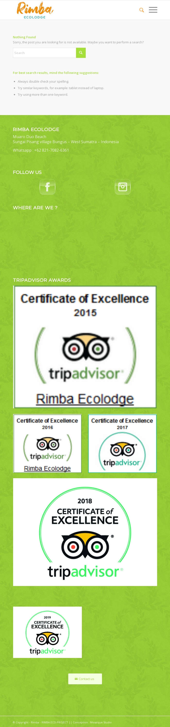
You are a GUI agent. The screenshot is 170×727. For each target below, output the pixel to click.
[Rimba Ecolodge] (70, 10)
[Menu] (150, 10)
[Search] (139, 10)
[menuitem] (139, 10)
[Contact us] (85, 678)
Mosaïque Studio (101, 722)
